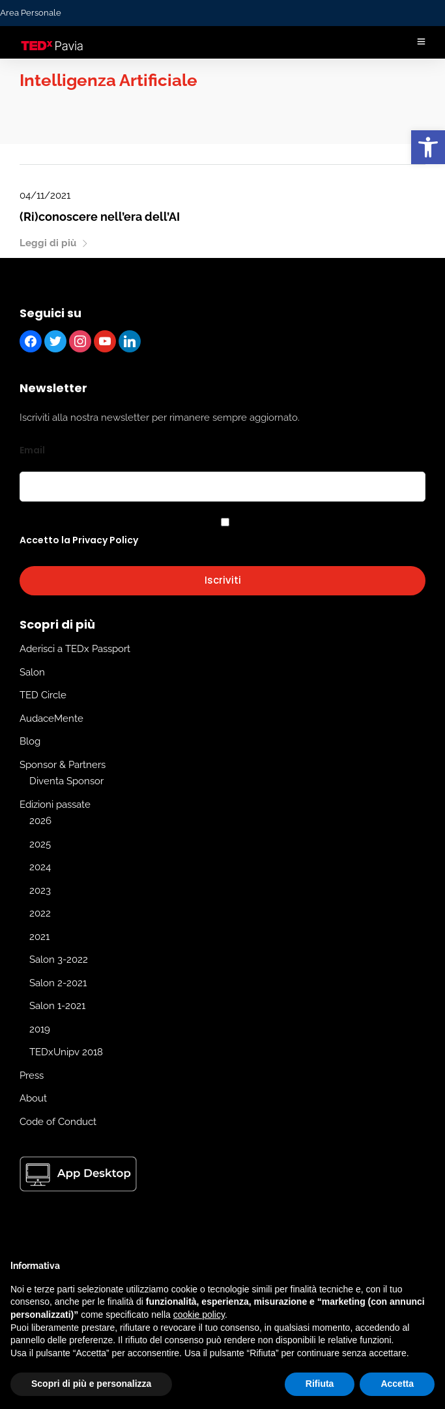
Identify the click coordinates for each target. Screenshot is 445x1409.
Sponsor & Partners (63, 765)
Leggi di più (54, 243)
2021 (39, 937)
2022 (40, 913)
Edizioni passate (55, 804)
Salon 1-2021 (57, 1006)
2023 (40, 890)
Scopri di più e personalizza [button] (91, 1383)
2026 (40, 821)
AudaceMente (51, 718)
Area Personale (30, 13)
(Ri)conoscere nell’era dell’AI (100, 216)
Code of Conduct (58, 1122)
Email (32, 450)
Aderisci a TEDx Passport (75, 649)
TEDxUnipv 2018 (66, 1052)
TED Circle (43, 695)
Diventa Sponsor (66, 781)
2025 (40, 844)
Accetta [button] (397, 1383)
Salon (32, 672)
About (33, 1098)
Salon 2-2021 (58, 983)
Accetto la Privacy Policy (79, 540)
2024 (40, 867)
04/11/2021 (45, 195)
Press (32, 1075)
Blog (30, 741)
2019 (39, 1029)
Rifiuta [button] (320, 1383)
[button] (428, 147)
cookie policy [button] (199, 1314)
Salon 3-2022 (58, 959)
